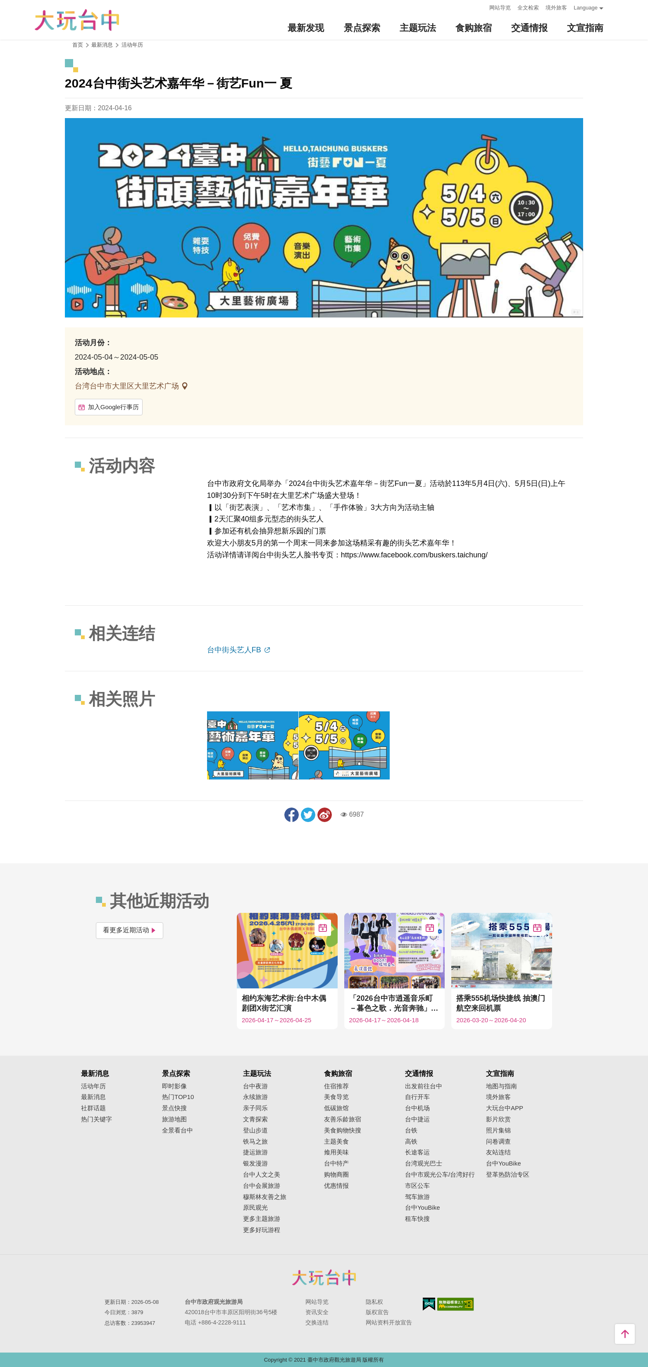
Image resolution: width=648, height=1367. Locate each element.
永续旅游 (255, 1097)
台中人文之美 (261, 1174)
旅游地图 (174, 1119)
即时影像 (174, 1086)
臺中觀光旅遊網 (77, 20)
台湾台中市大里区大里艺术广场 (128, 386)
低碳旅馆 (336, 1108)
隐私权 (374, 1301)
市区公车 (417, 1185)
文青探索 (255, 1119)
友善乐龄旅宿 (342, 1119)
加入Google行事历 (109, 406)
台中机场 (417, 1108)
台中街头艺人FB (235, 650)
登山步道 (255, 1130)
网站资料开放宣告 (389, 1322)
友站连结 (498, 1152)
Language (586, 8)
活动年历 (132, 45)
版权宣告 (377, 1312)
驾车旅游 (417, 1197)
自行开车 (417, 1097)
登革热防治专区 (507, 1174)
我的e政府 (429, 1304)
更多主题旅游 (261, 1218)
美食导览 (336, 1097)
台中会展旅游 (261, 1185)
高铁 (411, 1141)
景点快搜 (174, 1108)
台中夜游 (255, 1086)
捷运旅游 (255, 1152)
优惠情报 (336, 1185)
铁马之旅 (255, 1141)
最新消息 (93, 1097)
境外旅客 (556, 8)
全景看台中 (177, 1130)
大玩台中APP (504, 1108)
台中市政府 (324, 1277)
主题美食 (336, 1141)
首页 (77, 45)
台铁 (411, 1130)
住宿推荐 (336, 1086)
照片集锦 (498, 1130)
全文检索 (528, 8)
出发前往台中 (423, 1086)
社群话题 (93, 1108)
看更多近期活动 (129, 929)
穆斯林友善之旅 (264, 1197)
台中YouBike (422, 1207)
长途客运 (417, 1152)
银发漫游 (255, 1163)
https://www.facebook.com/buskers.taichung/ (414, 555)
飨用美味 (336, 1152)
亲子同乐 (255, 1108)
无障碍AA (455, 1304)
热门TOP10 (178, 1097)
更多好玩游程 (261, 1230)
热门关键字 (96, 1119)
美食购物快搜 (342, 1130)
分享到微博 (324, 815)
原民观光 (255, 1207)
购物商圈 (336, 1174)
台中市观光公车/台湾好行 (440, 1174)
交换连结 (317, 1322)
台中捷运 (417, 1119)
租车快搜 (417, 1218)
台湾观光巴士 (423, 1163)
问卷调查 (498, 1141)
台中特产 (336, 1163)
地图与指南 (501, 1086)
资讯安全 (317, 1312)
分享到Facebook (291, 815)
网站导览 (500, 8)
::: (480, 7)
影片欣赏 (498, 1119)
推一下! (308, 815)
